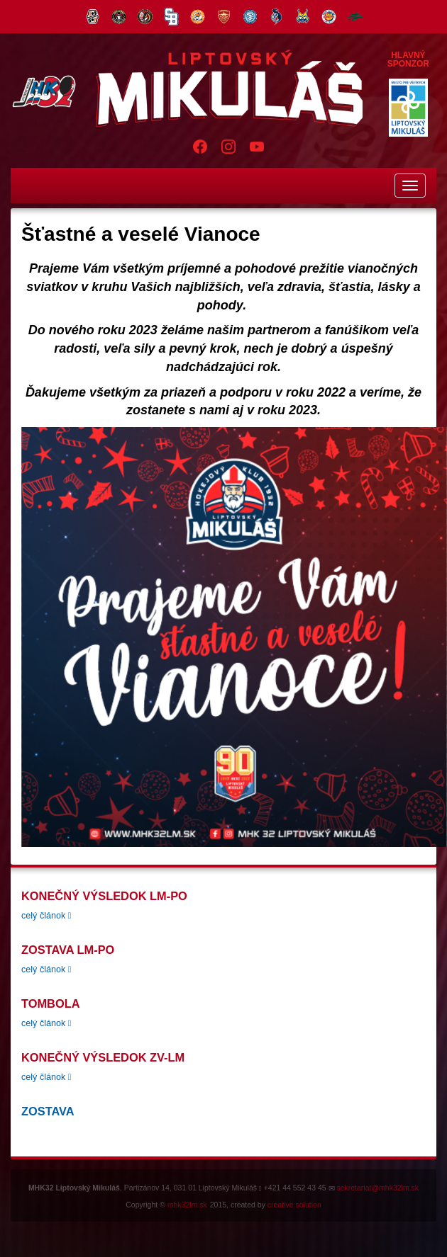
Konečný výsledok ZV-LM (102, 1057)
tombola (50, 1003)
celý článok (46, 916)
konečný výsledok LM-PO (104, 895)
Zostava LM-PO (67, 949)
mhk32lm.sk (187, 1204)
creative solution (294, 1204)
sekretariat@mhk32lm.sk (377, 1187)
